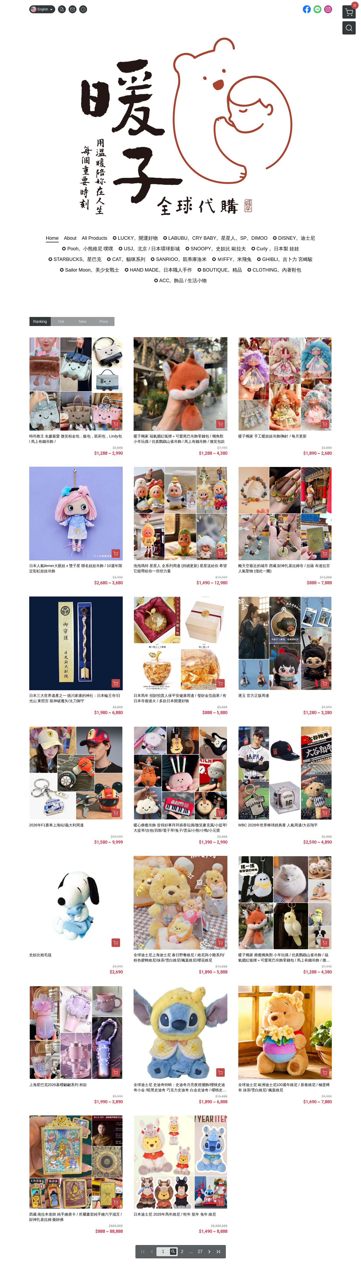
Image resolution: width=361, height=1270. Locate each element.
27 (200, 1251)
